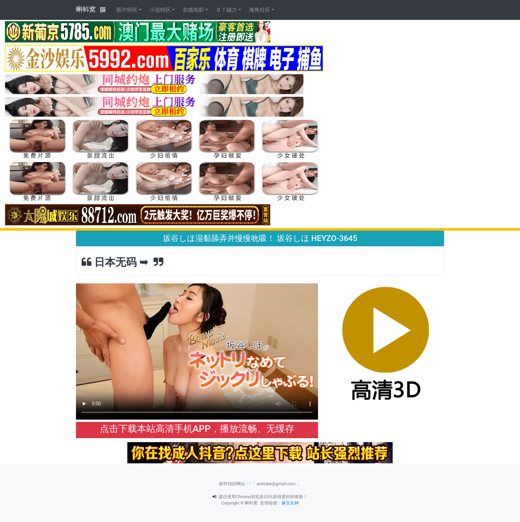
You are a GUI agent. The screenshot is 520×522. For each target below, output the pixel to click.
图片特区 (127, 10)
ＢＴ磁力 (226, 10)
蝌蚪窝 (86, 9)
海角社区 (259, 10)
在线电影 (193, 10)
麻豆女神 (290, 502)
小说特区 (160, 10)
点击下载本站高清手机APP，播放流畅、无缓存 (197, 428)
